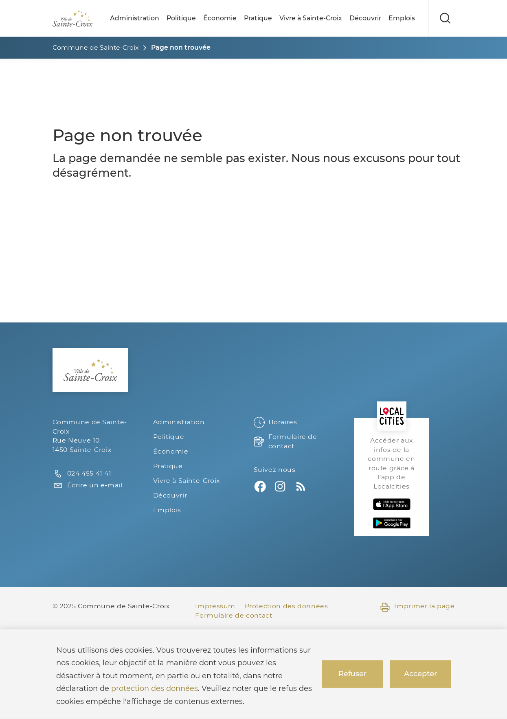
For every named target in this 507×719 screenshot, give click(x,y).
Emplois (401, 18)
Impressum (215, 606)
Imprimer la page (417, 606)
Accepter (420, 673)
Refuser (352, 673)
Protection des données (286, 606)
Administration (134, 18)
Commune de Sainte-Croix (95, 47)
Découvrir (365, 18)
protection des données (154, 688)
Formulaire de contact (285, 441)
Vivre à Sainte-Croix (310, 18)
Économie (220, 18)
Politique (181, 18)
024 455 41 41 (82, 473)
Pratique (258, 18)
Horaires (275, 422)
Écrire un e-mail (88, 485)
